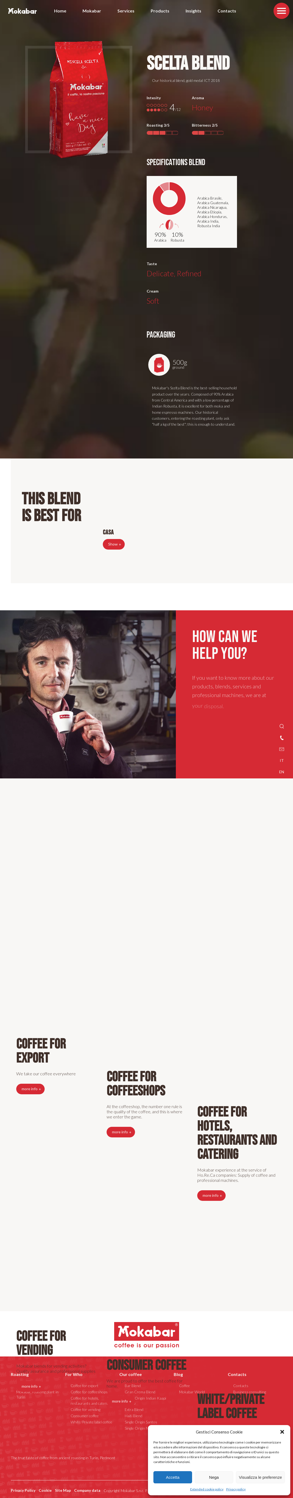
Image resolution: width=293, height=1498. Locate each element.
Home (60, 10)
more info (30, 1386)
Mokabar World (192, 1392)
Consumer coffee (146, 1365)
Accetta (172, 1477)
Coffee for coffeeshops (136, 1084)
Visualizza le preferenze (260, 1477)
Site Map (63, 1490)
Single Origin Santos (141, 1422)
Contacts (227, 10)
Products (160, 10)
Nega (214, 1477)
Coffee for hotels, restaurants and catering (91, 1401)
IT (282, 760)
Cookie (45, 1490)
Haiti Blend (133, 1415)
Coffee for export (41, 1051)
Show (113, 544)
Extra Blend (134, 1409)
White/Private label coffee (230, 1406)
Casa (108, 532)
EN (281, 772)
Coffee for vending (41, 1343)
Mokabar (92, 10)
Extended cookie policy (206, 1489)
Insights (193, 10)
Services (125, 10)
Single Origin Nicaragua (143, 1428)
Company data (87, 1490)
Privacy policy (236, 1489)
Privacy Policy (23, 1490)
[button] (282, 1432)
